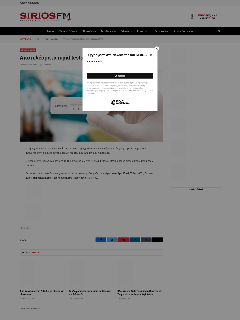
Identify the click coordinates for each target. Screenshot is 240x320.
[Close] (156, 48)
